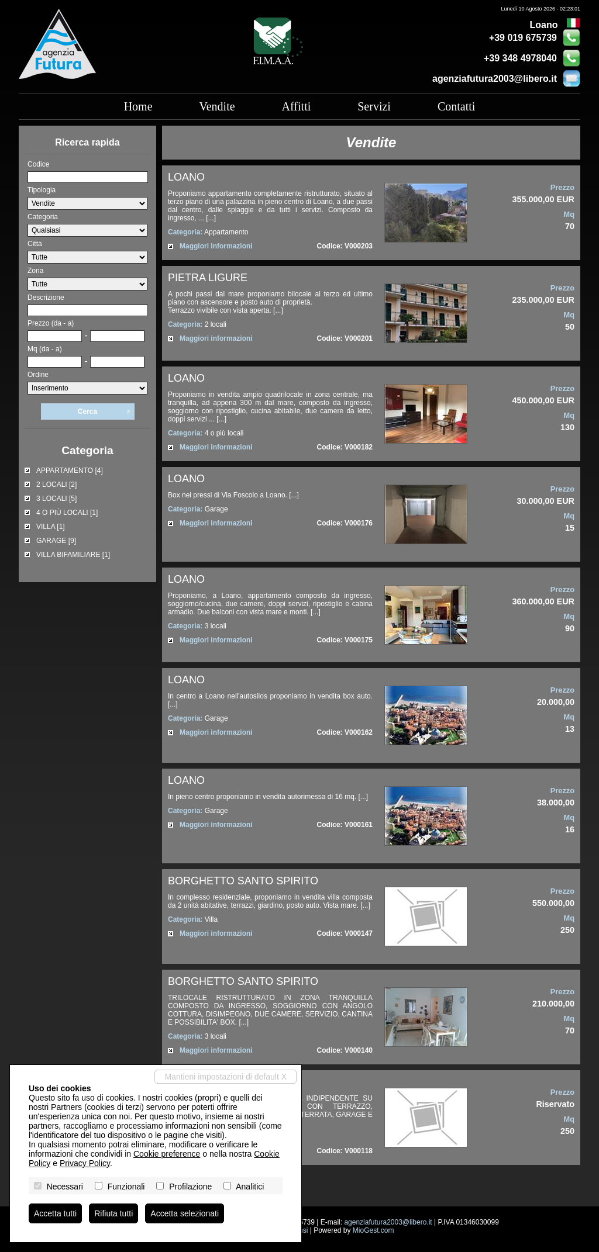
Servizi (374, 106)
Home (138, 106)
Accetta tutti (55, 1213)
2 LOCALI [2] (56, 484)
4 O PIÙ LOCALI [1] (67, 513)
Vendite (217, 106)
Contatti (456, 106)
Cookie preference (166, 1153)
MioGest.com (373, 1230)
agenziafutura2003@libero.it (494, 79)
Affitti (296, 106)
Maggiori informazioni (216, 246)
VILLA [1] (50, 527)
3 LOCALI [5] (56, 498)
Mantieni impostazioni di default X (225, 1076)
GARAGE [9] (56, 541)
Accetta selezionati (184, 1213)
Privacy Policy (85, 1163)
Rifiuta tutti (113, 1213)
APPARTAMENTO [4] (69, 470)
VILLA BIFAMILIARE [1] (73, 555)
